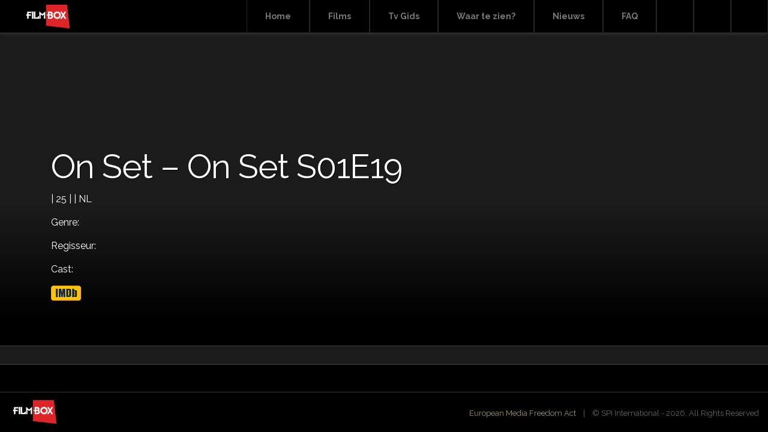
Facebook (712, 16)
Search (675, 16)
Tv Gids (403, 16)
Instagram (749, 16)
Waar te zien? (486, 16)
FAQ (630, 16)
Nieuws (568, 16)
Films (339, 16)
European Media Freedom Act (522, 413)
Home (278, 16)
